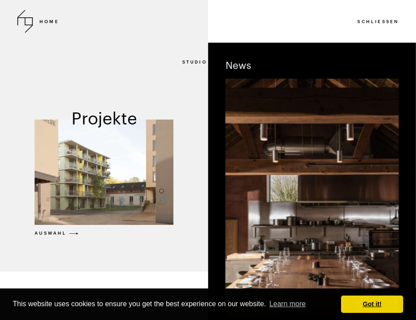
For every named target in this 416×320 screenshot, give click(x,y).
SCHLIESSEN (378, 21)
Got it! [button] (372, 304)
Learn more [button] (287, 304)
